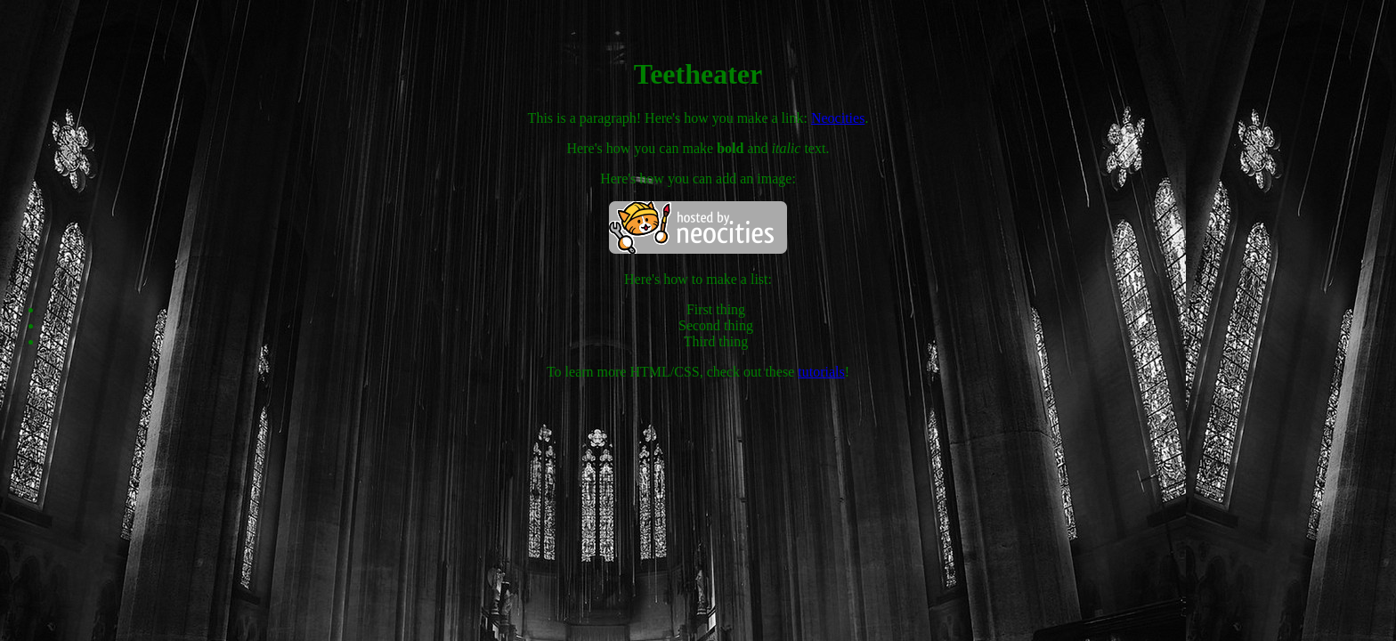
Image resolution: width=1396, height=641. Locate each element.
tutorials (821, 371)
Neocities (837, 118)
